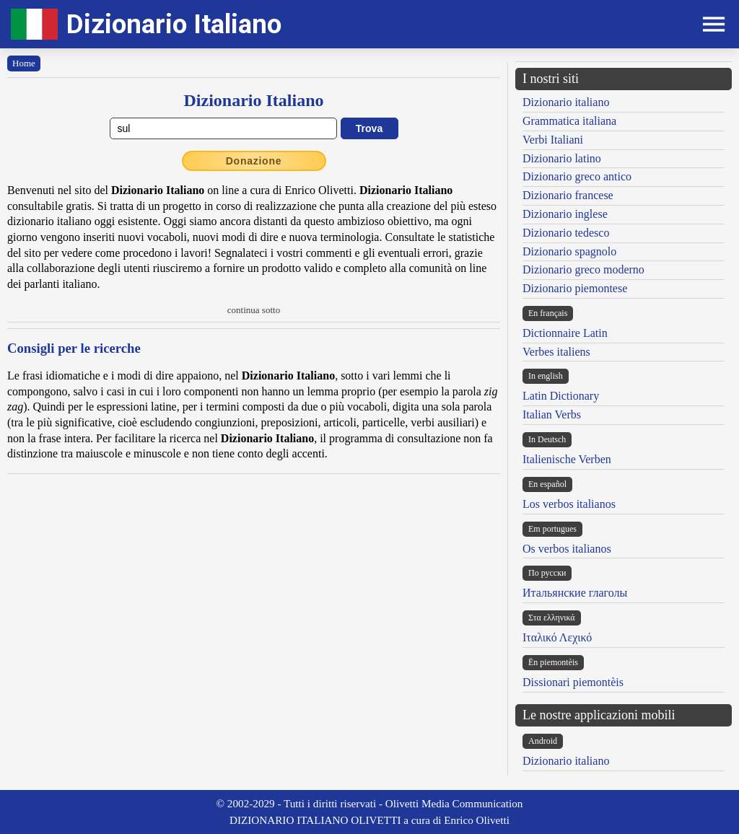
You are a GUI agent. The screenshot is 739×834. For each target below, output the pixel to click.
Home (23, 63)
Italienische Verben (566, 459)
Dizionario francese (567, 195)
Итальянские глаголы (574, 593)
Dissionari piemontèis (573, 682)
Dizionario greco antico (576, 176)
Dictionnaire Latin (565, 333)
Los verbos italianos (569, 504)
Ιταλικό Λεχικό (557, 637)
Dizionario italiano (565, 102)
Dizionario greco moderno (583, 269)
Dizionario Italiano (173, 24)
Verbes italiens (556, 352)
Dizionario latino (561, 158)
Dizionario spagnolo (569, 251)
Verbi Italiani (552, 139)
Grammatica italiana (569, 121)
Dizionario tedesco (565, 233)
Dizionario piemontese (574, 288)
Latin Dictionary (560, 396)
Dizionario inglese (565, 214)
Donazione (254, 161)
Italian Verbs (551, 414)
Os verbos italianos (566, 549)
